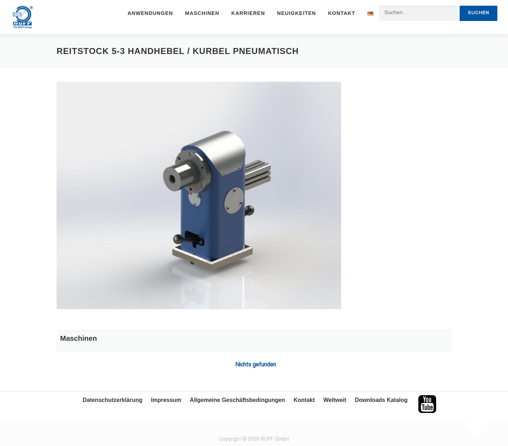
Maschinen (202, 13)
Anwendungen (150, 13)
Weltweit (334, 400)
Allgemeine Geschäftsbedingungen (237, 400)
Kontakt (341, 13)
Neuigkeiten (296, 13)
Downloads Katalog (381, 400)
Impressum (166, 400)
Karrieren (248, 13)
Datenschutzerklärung (112, 400)
